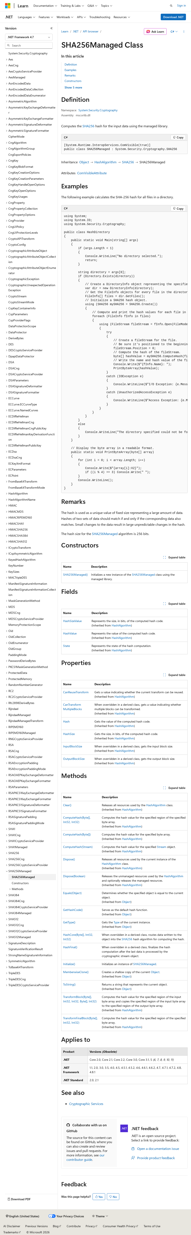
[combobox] (29, 37)
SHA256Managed (105, 533)
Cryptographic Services (86, 1103)
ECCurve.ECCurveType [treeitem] (22, 404)
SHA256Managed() (75, 575)
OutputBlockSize (74, 759)
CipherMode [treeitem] (16, 136)
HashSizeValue (72, 621)
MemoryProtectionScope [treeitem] (24, 625)
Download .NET (173, 17)
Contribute (74, 1226)
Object (84, 162)
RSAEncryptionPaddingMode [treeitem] (27, 769)
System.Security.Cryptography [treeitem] (28, 53)
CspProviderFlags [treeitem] (19, 320)
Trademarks (10, 1232)
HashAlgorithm (105, 162)
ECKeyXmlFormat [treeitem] (19, 463)
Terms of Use (152, 1226)
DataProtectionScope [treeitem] (22, 326)
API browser (90, 31)
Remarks (70, 75)
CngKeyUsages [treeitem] (18, 196)
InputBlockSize (72, 746)
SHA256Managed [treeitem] (23, 877)
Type (116, 922)
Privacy (90, 1226)
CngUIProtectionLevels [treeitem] (23, 233)
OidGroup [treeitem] (14, 649)
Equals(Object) (72, 893)
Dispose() (69, 859)
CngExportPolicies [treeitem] (19, 155)
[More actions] (184, 31)
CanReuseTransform (76, 692)
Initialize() (69, 964)
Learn (64, 31)
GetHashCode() (73, 910)
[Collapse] (51, 28)
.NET (75, 31)
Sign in (181, 5)
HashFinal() (70, 947)
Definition (71, 64)
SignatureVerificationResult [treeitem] (25, 949)
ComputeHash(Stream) (78, 847)
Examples (70, 70)
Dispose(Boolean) (74, 876)
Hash (66, 721)
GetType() (69, 922)
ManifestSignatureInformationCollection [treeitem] (32, 592)
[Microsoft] (8, 5)
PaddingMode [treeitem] (17, 655)
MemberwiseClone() (76, 972)
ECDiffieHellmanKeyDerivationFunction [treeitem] (31, 436)
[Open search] (171, 5)
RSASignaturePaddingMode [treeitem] (26, 823)
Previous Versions (36, 1226)
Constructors (73, 81)
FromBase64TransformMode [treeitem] (26, 487)
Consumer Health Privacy (119, 1226)
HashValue (70, 633)
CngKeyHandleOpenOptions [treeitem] (26, 184)
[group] (124, 352)
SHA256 (88, 126)
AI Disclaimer (11, 1226)
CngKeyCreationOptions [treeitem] (24, 172)
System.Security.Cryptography (98, 110)
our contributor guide (85, 1157)
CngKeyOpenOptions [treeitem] (22, 191)
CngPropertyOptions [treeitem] (21, 215)
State (66, 646)
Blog (55, 1226)
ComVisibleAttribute (92, 173)
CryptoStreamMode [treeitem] (21, 302)
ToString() (69, 984)
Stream (161, 847)
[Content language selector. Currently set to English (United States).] (22, 1216)
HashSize (69, 734)
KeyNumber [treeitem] (16, 565)
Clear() (67, 805)
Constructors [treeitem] (20, 883)
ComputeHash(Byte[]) (77, 834)
